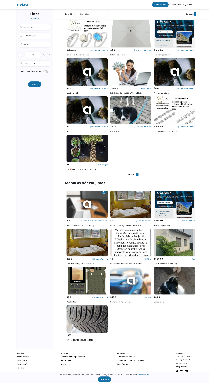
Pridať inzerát (22, 360)
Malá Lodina (145, 88)
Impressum (65, 364)
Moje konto (21, 368)
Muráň (147, 297)
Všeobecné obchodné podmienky (130, 360)
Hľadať (35, 84)
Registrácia (187, 4)
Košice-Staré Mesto (99, 50)
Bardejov (103, 165)
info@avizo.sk (181, 367)
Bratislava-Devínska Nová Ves (94, 221)
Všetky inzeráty (23, 364)
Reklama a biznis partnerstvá (73, 357)
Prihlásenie (176, 4)
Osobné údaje (143, 375)
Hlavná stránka (23, 357)
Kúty (192, 259)
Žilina (148, 259)
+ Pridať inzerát (160, 4)
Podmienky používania (126, 357)
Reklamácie (66, 360)
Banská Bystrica (143, 221)
